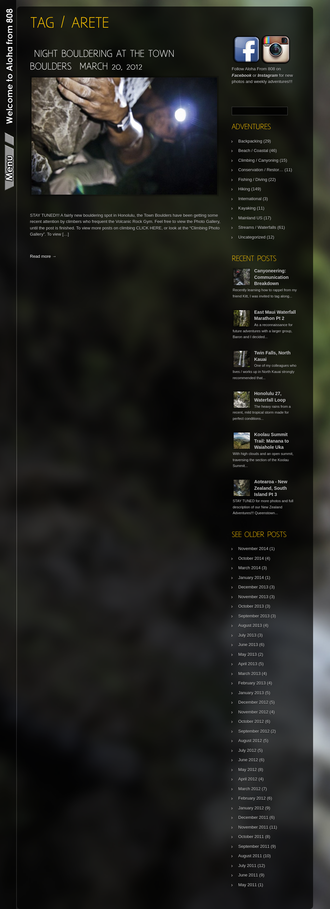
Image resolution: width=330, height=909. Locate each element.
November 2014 (253, 548)
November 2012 (253, 711)
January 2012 (251, 808)
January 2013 (251, 692)
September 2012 (253, 731)
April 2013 (247, 663)
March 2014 (249, 567)
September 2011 (253, 846)
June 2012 (248, 759)
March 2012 (249, 788)
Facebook (242, 75)
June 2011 (248, 875)
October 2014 (251, 558)
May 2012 (247, 769)
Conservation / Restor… (260, 169)
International (250, 198)
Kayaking (246, 208)
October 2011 (251, 836)
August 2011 (250, 855)
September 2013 (253, 615)
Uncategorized (252, 237)
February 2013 (252, 683)
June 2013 (248, 644)
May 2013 (247, 654)
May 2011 (247, 884)
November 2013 (253, 596)
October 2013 (251, 606)
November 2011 (253, 827)
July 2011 (247, 865)
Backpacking (250, 141)
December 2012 (253, 702)
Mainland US (250, 217)
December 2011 (253, 817)
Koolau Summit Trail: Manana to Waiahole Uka (271, 441)
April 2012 (247, 779)
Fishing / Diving (252, 179)
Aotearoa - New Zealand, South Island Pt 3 (270, 488)
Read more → (43, 256)
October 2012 (251, 721)
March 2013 (249, 673)
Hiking (244, 188)
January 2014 (251, 577)
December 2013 (253, 587)
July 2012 (247, 750)
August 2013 (250, 625)
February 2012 (252, 798)
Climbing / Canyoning (258, 160)
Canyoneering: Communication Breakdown (271, 277)
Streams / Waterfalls (257, 227)
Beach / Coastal (253, 150)
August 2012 (250, 740)
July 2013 (247, 635)
